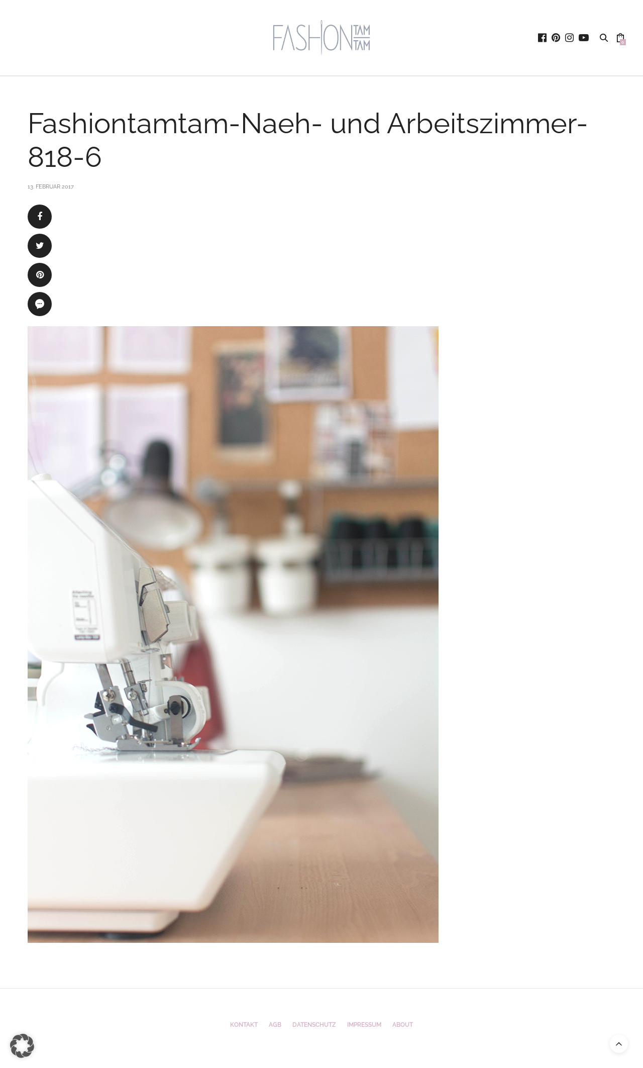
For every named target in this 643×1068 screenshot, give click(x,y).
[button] (22, 1046)
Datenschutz (314, 1024)
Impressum (364, 1024)
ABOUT (402, 1024)
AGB (275, 1024)
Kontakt (244, 1024)
